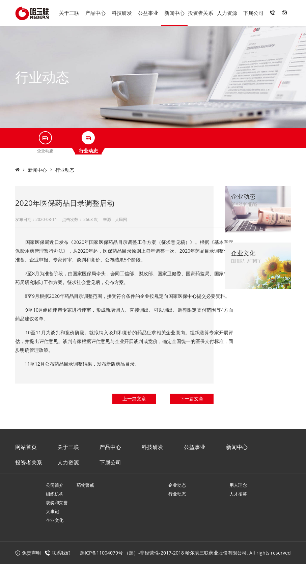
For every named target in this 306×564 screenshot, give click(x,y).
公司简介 (54, 485)
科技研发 (122, 12)
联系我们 (61, 552)
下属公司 (253, 12)
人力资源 (227, 12)
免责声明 (28, 552)
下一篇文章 (191, 398)
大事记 (52, 511)
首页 (43, 12)
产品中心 (95, 12)
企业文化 (54, 520)
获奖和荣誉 (57, 503)
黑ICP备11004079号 (101, 552)
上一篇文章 (134, 398)
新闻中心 (174, 12)
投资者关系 (200, 12)
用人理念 (238, 485)
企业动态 (177, 485)
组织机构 (54, 494)
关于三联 (69, 12)
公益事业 (148, 12)
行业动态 (64, 170)
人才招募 (238, 494)
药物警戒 (85, 485)
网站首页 (26, 447)
